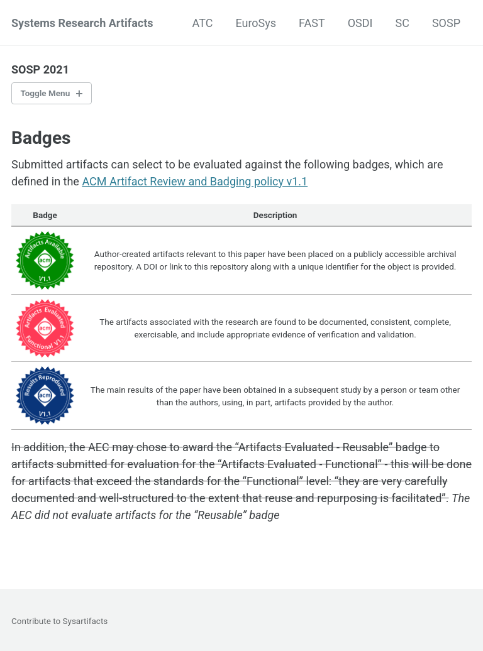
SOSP (446, 23)
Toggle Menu (45, 93)
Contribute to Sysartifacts (59, 621)
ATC (202, 23)
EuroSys (255, 23)
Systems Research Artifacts (82, 23)
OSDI (360, 23)
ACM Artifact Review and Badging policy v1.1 (195, 181)
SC (402, 23)
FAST (312, 23)
